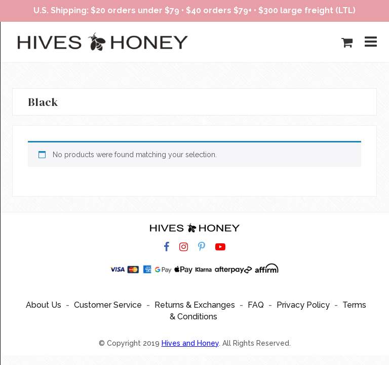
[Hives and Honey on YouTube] (220, 247)
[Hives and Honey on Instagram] (183, 247)
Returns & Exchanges (194, 305)
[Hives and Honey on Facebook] (166, 247)
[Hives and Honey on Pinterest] (201, 247)
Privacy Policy (303, 305)
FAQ (256, 305)
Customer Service (108, 305)
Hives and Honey (190, 343)
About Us (43, 305)
